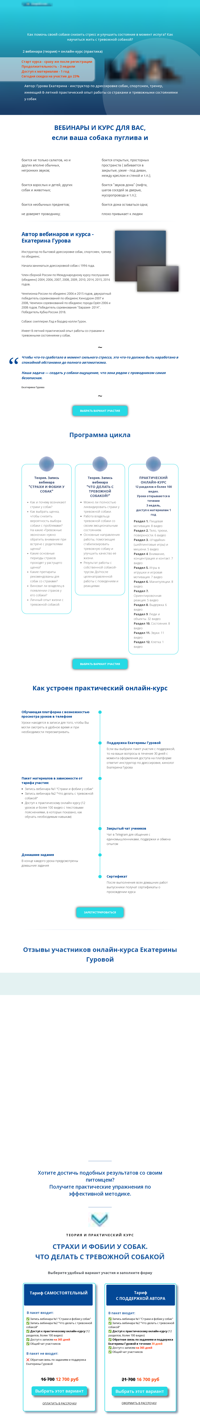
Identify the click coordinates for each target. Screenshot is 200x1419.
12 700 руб (59, 1379)
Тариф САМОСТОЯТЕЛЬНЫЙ (59, 1293)
